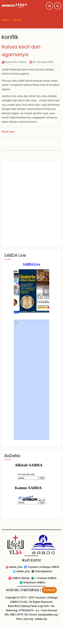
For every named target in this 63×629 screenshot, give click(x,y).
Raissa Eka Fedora (15, 62)
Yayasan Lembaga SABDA (41, 567)
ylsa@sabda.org (47, 615)
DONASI (49, 590)
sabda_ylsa (13, 567)
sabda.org (41, 619)
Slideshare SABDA (32, 583)
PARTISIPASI (30, 590)
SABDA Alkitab (18, 578)
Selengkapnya (41, 571)
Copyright (11, 598)
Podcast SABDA (43, 578)
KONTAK (12, 590)
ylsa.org (28, 619)
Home (5, 20)
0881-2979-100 (19, 615)
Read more (8, 132)
